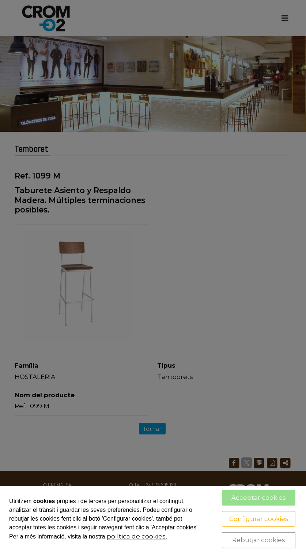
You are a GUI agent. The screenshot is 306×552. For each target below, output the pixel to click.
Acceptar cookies (258, 497)
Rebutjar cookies (258, 540)
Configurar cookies (258, 518)
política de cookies (136, 536)
